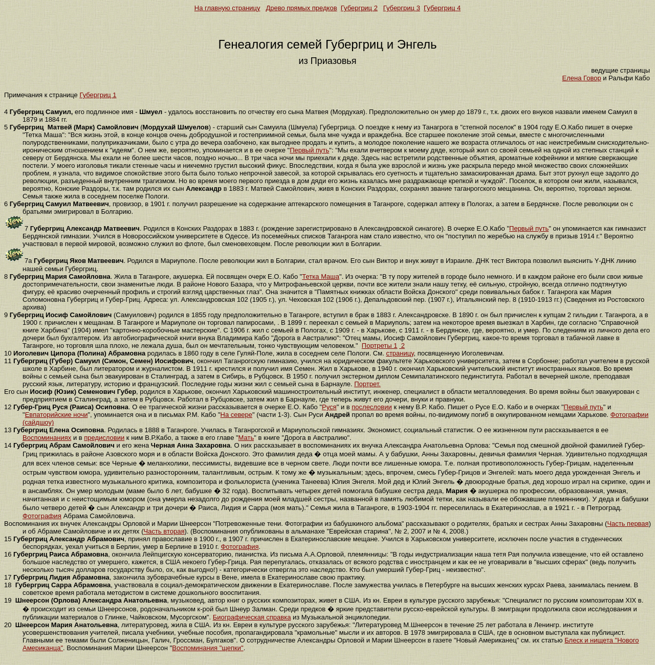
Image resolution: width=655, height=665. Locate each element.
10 (7, 353)
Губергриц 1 (97, 95)
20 (7, 625)
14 (7, 445)
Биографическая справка (252, 617)
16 (7, 554)
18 (7, 585)
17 (7, 577)
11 (7, 361)
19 (7, 600)
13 (7, 430)
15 (7, 539)
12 (7, 407)
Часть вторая (164, 531)
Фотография (42, 516)
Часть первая (627, 523)
